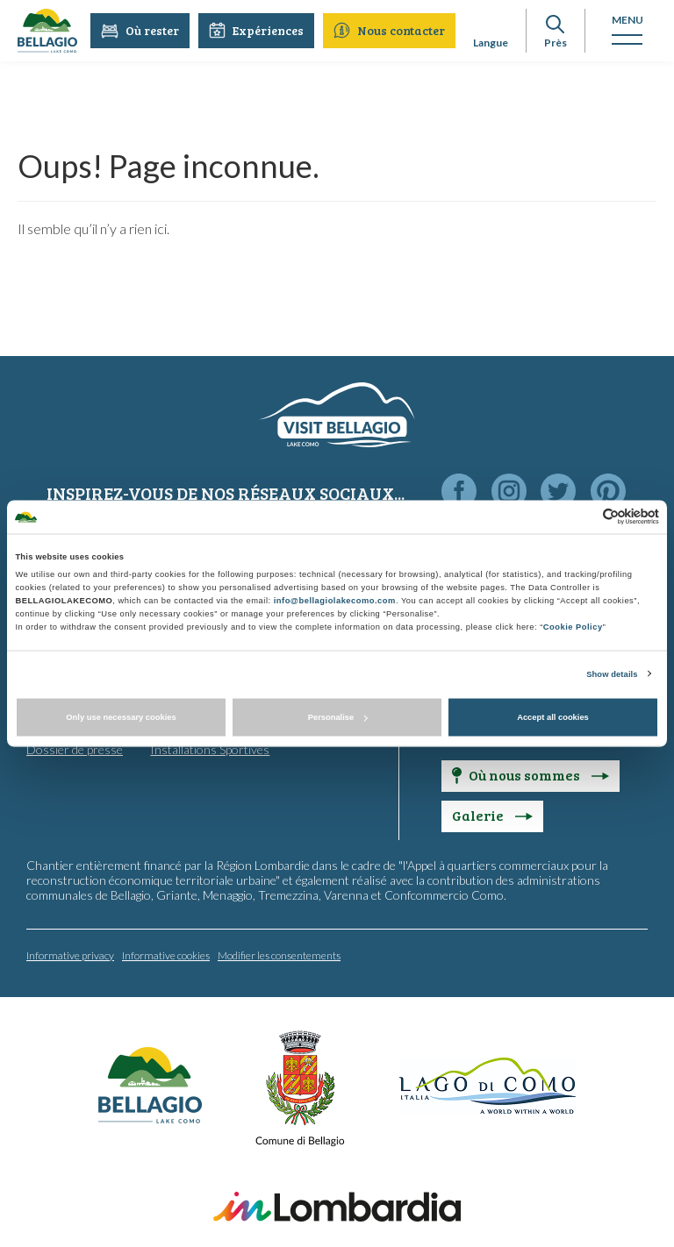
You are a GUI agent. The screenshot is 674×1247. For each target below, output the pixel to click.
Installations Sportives (209, 748)
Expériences (257, 30)
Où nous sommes (530, 774)
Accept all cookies (553, 717)
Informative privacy (70, 954)
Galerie (492, 814)
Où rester (141, 30)
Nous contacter (390, 30)
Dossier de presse (74, 748)
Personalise (338, 717)
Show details (611, 673)
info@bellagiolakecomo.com (335, 599)
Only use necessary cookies (121, 717)
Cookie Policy (573, 626)
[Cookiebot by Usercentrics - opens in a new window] (582, 517)
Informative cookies (166, 954)
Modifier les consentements (279, 954)
